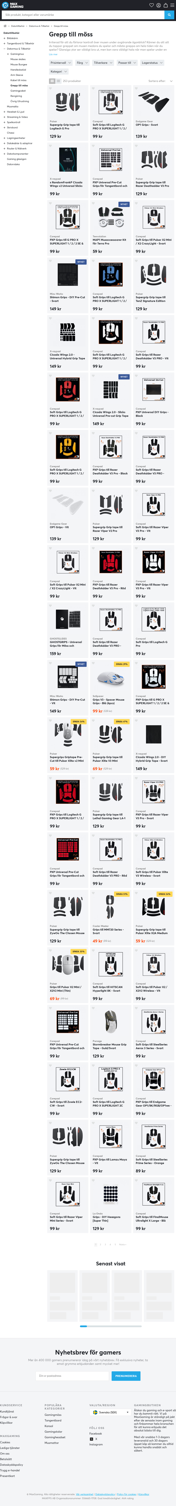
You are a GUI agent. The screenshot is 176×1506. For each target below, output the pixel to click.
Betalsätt (6, 1459)
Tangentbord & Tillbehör (20, 43)
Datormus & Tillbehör (39, 26)
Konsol (49, 1426)
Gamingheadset (55, 1437)
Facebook (95, 1433)
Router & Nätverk (16, 148)
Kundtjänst (7, 1411)
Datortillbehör (17, 26)
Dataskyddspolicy (11, 1464)
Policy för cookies (126, 1494)
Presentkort (7, 1476)
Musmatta (12, 106)
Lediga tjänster (10, 1448)
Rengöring (16, 96)
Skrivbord (12, 127)
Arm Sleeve (16, 75)
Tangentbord (53, 1420)
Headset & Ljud (15, 112)
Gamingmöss (53, 1415)
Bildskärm (12, 38)
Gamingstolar (53, 1431)
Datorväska (13, 164)
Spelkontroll (13, 122)
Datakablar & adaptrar (19, 143)
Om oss (4, 1453)
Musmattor (52, 1443)
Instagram (96, 1444)
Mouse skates (18, 59)
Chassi (10, 133)
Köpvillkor (6, 1422)
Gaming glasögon (16, 159)
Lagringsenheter (16, 138)
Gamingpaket (18, 91)
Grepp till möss (61, 26)
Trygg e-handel (10, 1470)
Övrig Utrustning (19, 101)
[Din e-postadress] (72, 1376)
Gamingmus (17, 54)
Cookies (5, 1442)
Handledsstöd (18, 70)
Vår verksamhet (84, 1494)
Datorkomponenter (17, 154)
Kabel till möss (18, 80)
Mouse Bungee (18, 64)
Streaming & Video (17, 117)
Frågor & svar (8, 1417)
